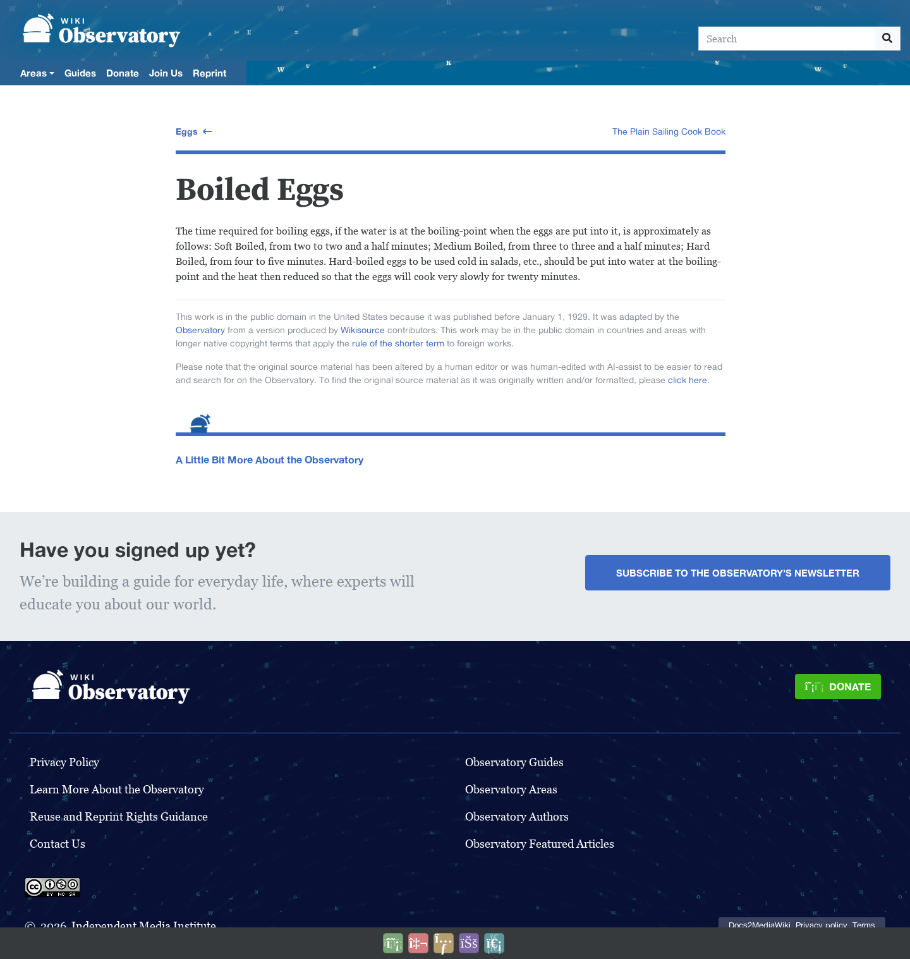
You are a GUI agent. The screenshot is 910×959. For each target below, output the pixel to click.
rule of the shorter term (398, 343)
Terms (863, 925)
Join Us (166, 72)
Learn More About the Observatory (117, 789)
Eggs (187, 131)
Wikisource (363, 330)
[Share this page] (444, 943)
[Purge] (494, 943)
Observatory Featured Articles (539, 843)
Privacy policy (821, 925)
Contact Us (57, 843)
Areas (33, 72)
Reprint (209, 72)
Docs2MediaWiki (760, 925)
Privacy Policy (64, 762)
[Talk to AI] (418, 943)
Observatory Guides (514, 762)
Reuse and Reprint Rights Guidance (119, 816)
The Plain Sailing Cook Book (668, 131)
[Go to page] (888, 39)
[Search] (786, 39)
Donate (122, 72)
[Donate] (838, 686)
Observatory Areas (511, 789)
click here (687, 380)
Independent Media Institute (143, 925)
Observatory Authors (517, 816)
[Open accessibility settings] (469, 943)
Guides (80, 72)
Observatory (200, 330)
